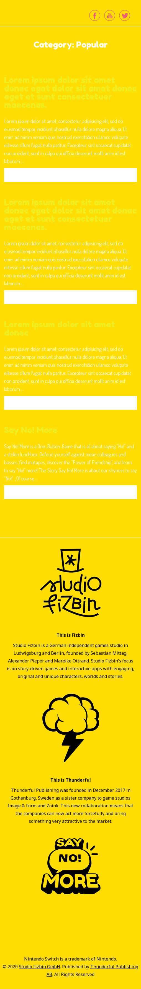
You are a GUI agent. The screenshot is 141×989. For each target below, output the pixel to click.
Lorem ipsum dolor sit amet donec (59, 328)
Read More (70, 175)
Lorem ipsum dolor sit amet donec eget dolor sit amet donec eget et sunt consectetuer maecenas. (70, 92)
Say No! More (30, 430)
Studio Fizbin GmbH (39, 967)
